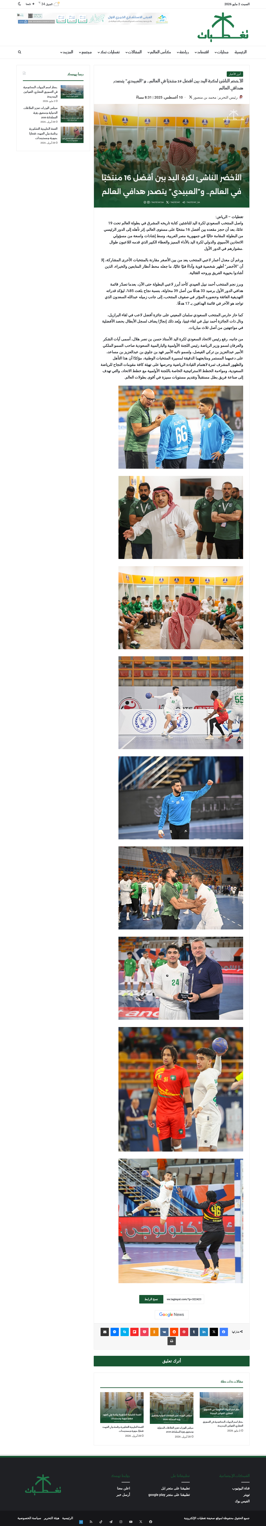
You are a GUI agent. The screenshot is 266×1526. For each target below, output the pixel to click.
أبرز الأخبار (235, 74)
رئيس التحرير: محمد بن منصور (213, 97)
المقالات (135, 52)
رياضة (184, 52)
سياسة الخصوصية (29, 1518)
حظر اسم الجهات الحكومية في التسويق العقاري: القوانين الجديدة (223, 1424)
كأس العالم (160, 52)
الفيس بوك (242, 1502)
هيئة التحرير (51, 1518)
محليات (223, 52)
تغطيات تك (110, 52)
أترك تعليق (171, 1361)
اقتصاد (203, 52)
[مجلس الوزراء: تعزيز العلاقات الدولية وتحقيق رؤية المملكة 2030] (171, 1408)
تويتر (246, 1495)
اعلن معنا (123, 1489)
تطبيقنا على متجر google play (169, 1495)
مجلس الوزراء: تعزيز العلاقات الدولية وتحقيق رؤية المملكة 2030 (175, 1430)
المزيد (68, 52)
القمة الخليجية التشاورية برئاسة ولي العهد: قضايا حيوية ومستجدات (123, 1429)
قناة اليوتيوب (241, 1489)
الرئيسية (241, 52)
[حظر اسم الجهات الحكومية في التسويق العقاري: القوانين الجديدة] (221, 1405)
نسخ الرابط (151, 1299)
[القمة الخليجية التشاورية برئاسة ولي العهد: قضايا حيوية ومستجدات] (122, 1408)
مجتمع (86, 52)
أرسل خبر (123, 1495)
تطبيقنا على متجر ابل (175, 1489)
